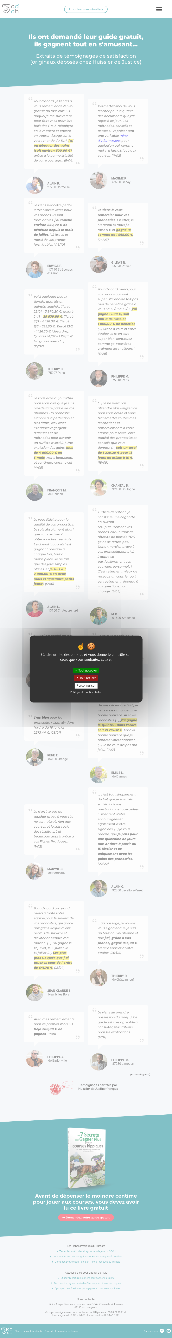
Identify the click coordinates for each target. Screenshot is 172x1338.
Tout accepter (86, 670)
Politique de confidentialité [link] (86, 692)
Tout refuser (86, 678)
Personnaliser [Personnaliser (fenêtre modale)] (86, 685)
